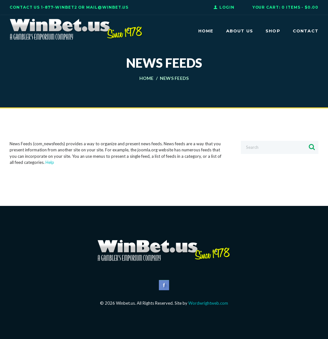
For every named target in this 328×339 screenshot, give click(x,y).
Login (226, 7)
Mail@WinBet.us (107, 7)
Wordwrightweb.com (208, 303)
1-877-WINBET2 (59, 7)
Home (146, 78)
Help (49, 162)
